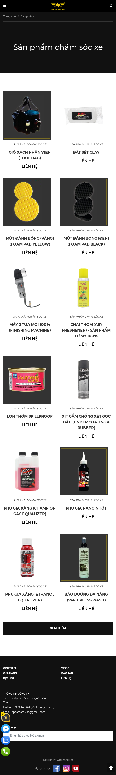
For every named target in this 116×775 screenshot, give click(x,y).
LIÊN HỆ (66, 678)
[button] (111, 5)
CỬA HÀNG (10, 673)
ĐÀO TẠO (67, 673)
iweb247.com (64, 759)
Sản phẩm (27, 16)
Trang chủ (9, 16)
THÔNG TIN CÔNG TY (16, 693)
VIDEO (65, 668)
